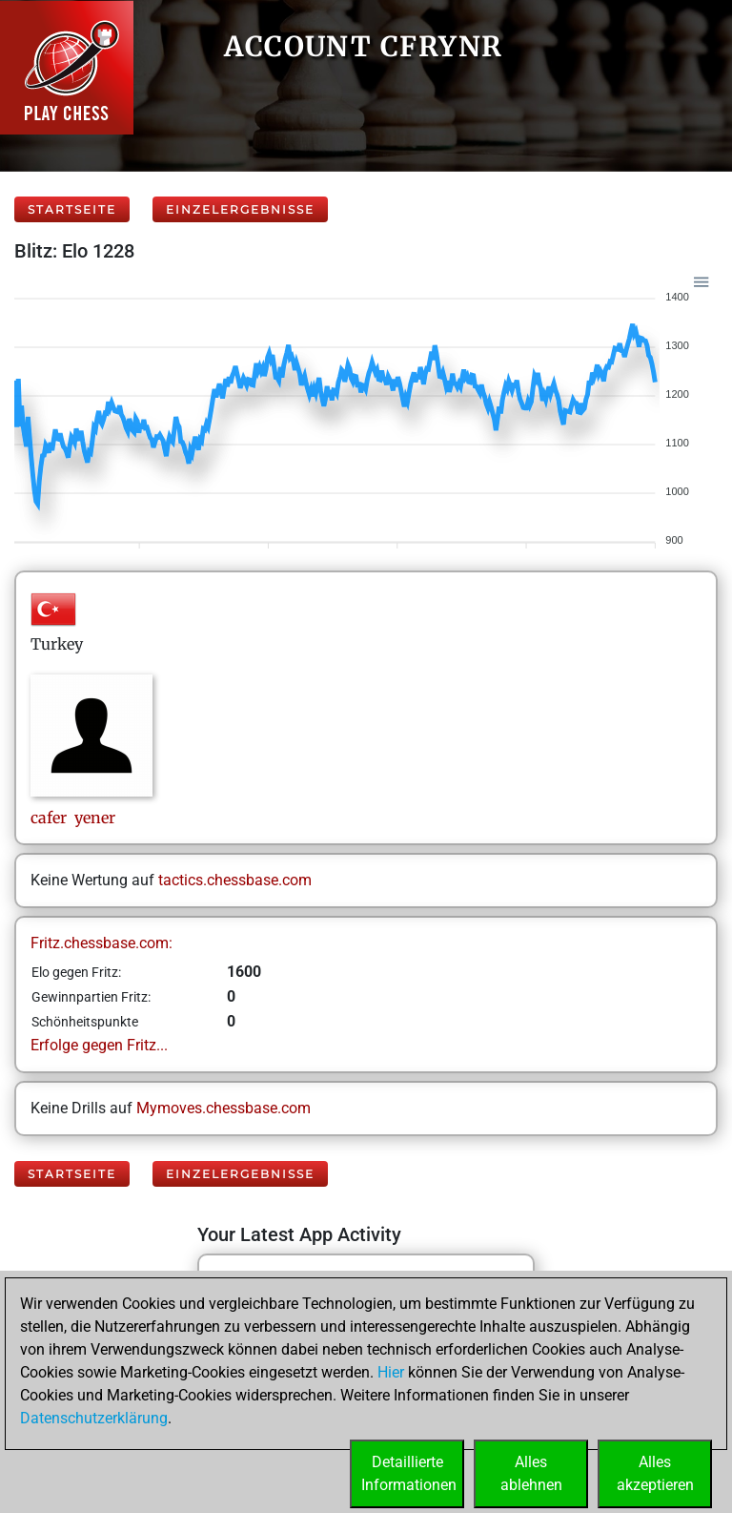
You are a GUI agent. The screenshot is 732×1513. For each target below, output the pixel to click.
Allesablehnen (531, 1473)
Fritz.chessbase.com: (101, 943)
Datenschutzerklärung (94, 1418)
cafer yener (72, 817)
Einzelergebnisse (240, 209)
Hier (390, 1372)
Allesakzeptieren (655, 1473)
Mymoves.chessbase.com (223, 1108)
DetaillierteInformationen (409, 1473)
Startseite (72, 209)
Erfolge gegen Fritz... (99, 1045)
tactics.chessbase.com (235, 880)
